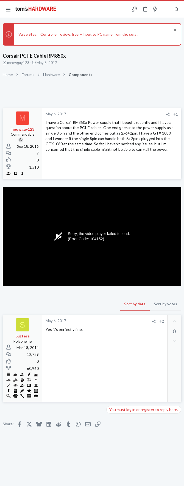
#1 (176, 114)
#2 (162, 321)
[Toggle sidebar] (166, 9)
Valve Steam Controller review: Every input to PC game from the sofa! (78, 34)
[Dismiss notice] (174, 30)
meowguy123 (18, 62)
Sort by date (135, 304)
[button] (8, 9)
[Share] (168, 114)
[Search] (176, 9)
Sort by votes (165, 304)
